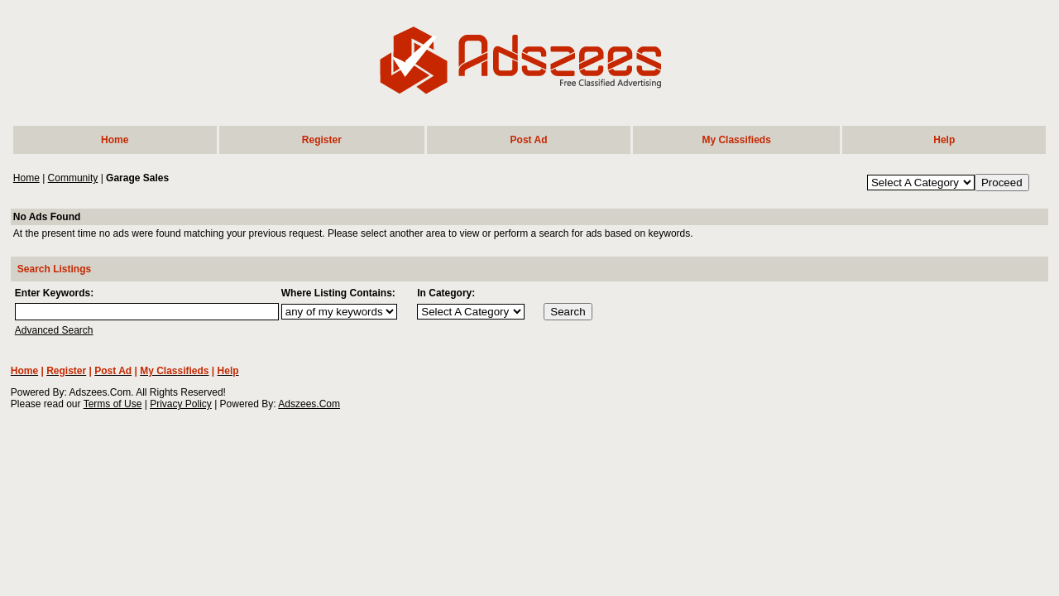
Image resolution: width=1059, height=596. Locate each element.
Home (26, 178)
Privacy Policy (181, 404)
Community (73, 178)
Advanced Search (54, 330)
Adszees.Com (309, 404)
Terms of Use (113, 404)
